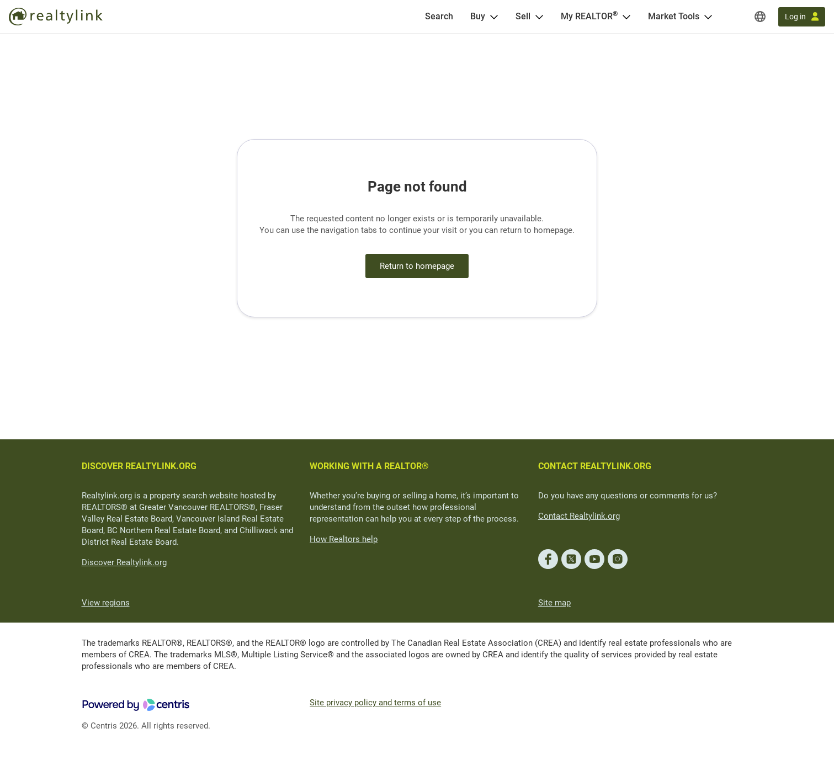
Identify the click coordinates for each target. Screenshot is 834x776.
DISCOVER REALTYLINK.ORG (139, 466)
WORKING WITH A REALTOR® (369, 466)
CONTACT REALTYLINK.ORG (594, 466)
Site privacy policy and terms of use (375, 703)
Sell (523, 16)
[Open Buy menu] (494, 16)
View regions (106, 603)
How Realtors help (344, 539)
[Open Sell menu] (539, 16)
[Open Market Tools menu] (708, 16)
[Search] (439, 17)
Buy (477, 16)
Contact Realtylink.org (579, 516)
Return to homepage (417, 266)
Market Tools (673, 16)
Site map (554, 603)
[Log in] (801, 16)
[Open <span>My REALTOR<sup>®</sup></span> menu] (626, 16)
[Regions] (760, 16)
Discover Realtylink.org (124, 562)
